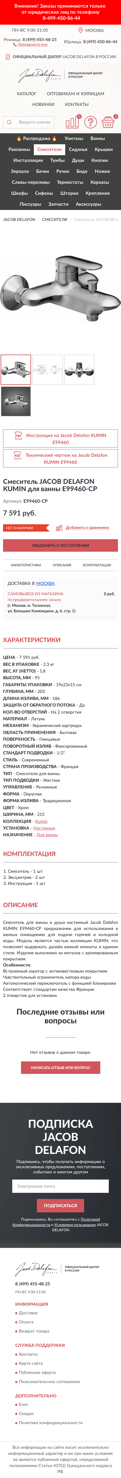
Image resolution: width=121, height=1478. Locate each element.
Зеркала (20, 171)
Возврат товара (34, 1332)
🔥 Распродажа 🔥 (36, 138)
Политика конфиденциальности (51, 1423)
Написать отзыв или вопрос (61, 1068)
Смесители (49, 149)
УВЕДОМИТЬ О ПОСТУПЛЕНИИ (60, 545)
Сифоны (44, 193)
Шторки (69, 193)
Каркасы (100, 182)
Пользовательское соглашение (49, 1382)
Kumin (41, 821)
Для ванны (47, 835)
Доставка (28, 1313)
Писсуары (30, 204)
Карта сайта (31, 1363)
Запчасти (58, 204)
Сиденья (78, 149)
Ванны (98, 138)
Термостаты (70, 182)
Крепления (98, 193)
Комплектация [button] (97, 565)
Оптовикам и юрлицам (75, 94)
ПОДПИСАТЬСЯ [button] (60, 1206)
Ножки (102, 171)
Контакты (77, 105)
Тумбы (57, 160)
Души (78, 160)
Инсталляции (28, 160)
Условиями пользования (75, 1225)
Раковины (19, 149)
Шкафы (19, 193)
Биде (82, 171)
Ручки (62, 171)
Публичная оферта (37, 1373)
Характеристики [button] (26, 565)
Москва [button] (45, 584)
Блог (23, 1405)
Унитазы (74, 138)
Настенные (44, 828)
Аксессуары (88, 204)
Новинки (43, 105)
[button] (30, 44)
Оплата (26, 1322)
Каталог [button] (27, 94)
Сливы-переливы (31, 182)
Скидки (26, 1414)
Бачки (42, 171)
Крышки (104, 149)
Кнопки (99, 160)
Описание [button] (62, 565)
